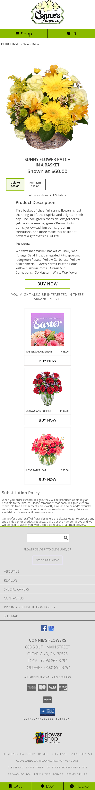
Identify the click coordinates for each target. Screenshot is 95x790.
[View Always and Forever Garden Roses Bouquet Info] (47, 388)
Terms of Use (77, 774)
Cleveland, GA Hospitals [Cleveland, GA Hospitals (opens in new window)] (71, 754)
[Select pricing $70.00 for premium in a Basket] (35, 184)
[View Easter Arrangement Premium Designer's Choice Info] (47, 329)
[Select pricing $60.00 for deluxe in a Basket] (15, 184)
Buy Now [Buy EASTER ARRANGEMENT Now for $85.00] (47, 360)
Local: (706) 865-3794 (47, 660)
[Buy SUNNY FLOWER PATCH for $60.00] (47, 284)
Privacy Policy (19, 774)
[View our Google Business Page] (51, 630)
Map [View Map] (47, 786)
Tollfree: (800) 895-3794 (47, 667)
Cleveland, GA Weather (25, 767)
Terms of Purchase (48, 774)
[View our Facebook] (44, 630)
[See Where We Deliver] (47, 560)
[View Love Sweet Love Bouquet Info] (47, 448)
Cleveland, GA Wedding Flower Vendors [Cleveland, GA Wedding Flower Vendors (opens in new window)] (47, 760)
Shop (23, 33)
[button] (47, 712)
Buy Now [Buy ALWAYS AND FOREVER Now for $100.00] (47, 420)
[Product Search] (48, 537)
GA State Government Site (67, 767)
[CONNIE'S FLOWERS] (47, 23)
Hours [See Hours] (79, 786)
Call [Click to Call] (15, 786)
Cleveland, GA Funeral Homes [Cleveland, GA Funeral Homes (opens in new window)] (25, 754)
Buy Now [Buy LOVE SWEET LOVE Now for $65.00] (47, 479)
